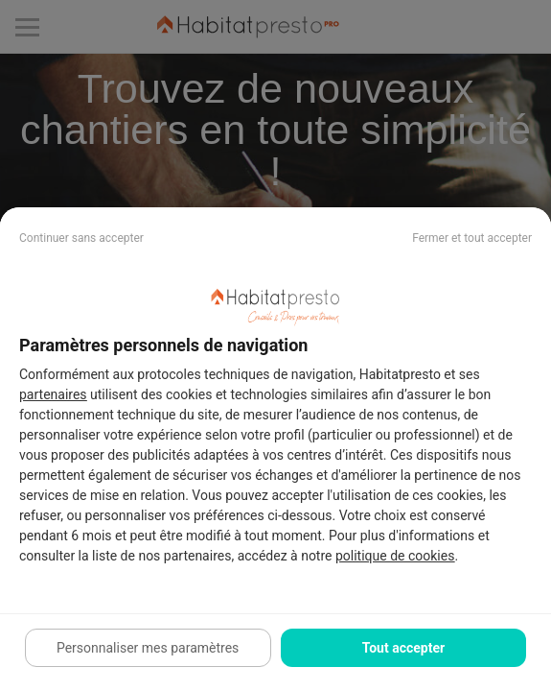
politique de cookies (394, 555)
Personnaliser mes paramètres (148, 647)
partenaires (53, 394)
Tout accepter (403, 647)
